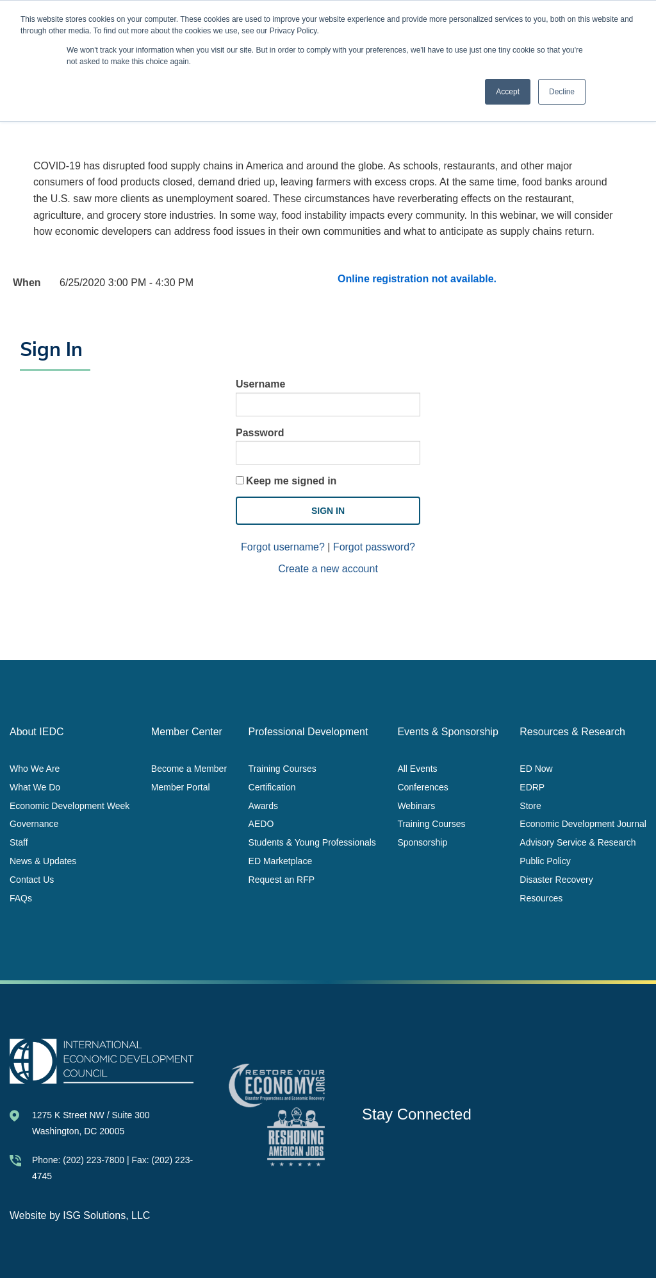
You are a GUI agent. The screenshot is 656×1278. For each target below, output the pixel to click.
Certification (272, 786)
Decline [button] (562, 91)
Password (260, 432)
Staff (19, 842)
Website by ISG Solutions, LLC (80, 1215)
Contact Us (32, 879)
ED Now (536, 768)
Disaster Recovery (556, 879)
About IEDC (36, 731)
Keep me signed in (291, 480)
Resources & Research (572, 731)
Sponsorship (422, 842)
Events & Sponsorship (447, 731)
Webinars (416, 805)
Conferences (422, 786)
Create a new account (328, 568)
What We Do (35, 786)
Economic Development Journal (583, 824)
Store (530, 805)
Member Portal (180, 786)
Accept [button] (508, 91)
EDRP (532, 786)
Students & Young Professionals (312, 842)
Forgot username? (283, 546)
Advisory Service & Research (578, 842)
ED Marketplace (281, 860)
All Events (417, 768)
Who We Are (35, 768)
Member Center (186, 731)
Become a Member (189, 768)
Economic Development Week (69, 805)
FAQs (21, 897)
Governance (34, 824)
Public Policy (545, 860)
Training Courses (282, 768)
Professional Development (308, 731)
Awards (263, 805)
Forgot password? (374, 546)
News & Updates (43, 860)
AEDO (261, 824)
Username (260, 384)
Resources (541, 897)
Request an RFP (282, 879)
